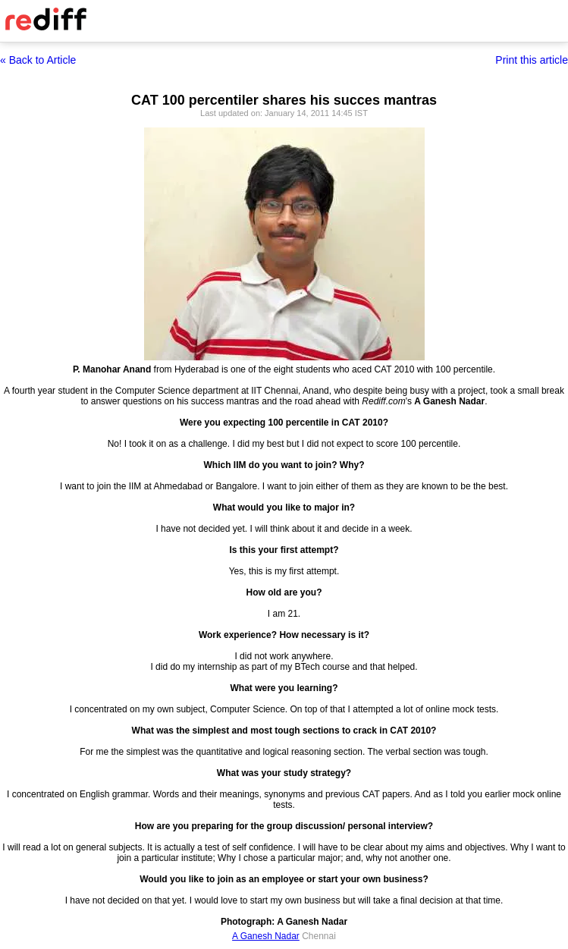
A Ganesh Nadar (266, 936)
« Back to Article (38, 60)
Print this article (531, 60)
